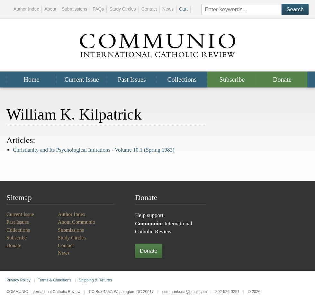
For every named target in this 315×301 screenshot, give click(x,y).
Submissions (74, 9)
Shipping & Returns (95, 280)
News (168, 9)
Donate (282, 79)
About (50, 9)
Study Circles (122, 9)
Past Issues (132, 79)
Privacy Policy (18, 280)
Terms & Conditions (54, 280)
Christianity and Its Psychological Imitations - (94, 150)
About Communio (76, 222)
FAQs (98, 9)
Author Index (26, 9)
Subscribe (232, 79)
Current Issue (81, 79)
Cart (183, 9)
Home (32, 79)
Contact (149, 9)
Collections (181, 79)
